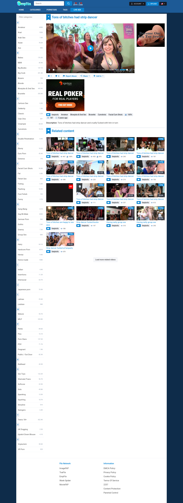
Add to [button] (98, 76)
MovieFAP (63, 484)
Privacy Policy (110, 472)
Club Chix (30, 119)
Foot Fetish (30, 194)
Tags (65, 10)
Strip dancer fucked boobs (87, 222)
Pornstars (52, 10)
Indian (30, 269)
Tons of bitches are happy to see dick (60, 223)
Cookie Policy (110, 476)
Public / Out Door (30, 354)
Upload (152, 4)
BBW (30, 63)
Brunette (30, 93)
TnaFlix (62, 472)
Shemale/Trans (30, 379)
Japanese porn (30, 289)
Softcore (30, 384)
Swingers (30, 410)
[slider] (77, 70)
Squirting (30, 400)
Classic (30, 113)
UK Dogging (30, 429)
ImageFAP (64, 468)
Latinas (30, 299)
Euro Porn (30, 153)
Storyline (30, 405)
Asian (30, 43)
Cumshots (30, 129)
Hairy (30, 244)
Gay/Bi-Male (30, 214)
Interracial (30, 280)
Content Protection (112, 488)
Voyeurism (30, 444)
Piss (30, 334)
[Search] (68, 3)
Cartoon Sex (30, 103)
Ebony (30, 148)
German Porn (30, 219)
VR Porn (30, 449)
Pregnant (30, 349)
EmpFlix (63, 476)
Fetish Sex (30, 179)
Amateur (30, 27)
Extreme (30, 159)
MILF (30, 319)
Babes (30, 57)
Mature (30, 314)
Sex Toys (30, 374)
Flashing (30, 189)
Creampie (30, 124)
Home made (30, 260)
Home (21, 10)
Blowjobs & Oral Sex (30, 88)
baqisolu (55, 115)
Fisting (30, 184)
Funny (30, 199)
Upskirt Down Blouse (30, 434)
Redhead (30, 364)
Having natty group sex (116, 222)
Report (70, 76)
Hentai (30, 255)
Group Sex (30, 235)
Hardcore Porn (30, 249)
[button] (137, 4)
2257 (106, 484)
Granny (30, 229)
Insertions (30, 275)
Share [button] (84, 76)
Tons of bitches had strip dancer (59, 153)
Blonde (30, 83)
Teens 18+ (30, 420)
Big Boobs (30, 68)
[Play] (50, 70)
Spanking (30, 394)
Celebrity (30, 108)
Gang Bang (30, 209)
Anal (30, 32)
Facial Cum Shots (30, 168)
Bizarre (30, 78)
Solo (30, 389)
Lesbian (30, 304)
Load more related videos (105, 260)
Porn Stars (30, 339)
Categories (35, 10)
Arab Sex (30, 38)
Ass (30, 48)
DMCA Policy (109, 468)
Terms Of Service (111, 480)
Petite (30, 329)
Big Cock (30, 73)
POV (30, 344)
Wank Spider (65, 480)
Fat (30, 173)
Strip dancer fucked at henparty (59, 248)
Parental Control (111, 493)
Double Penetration (30, 139)
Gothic (30, 224)
